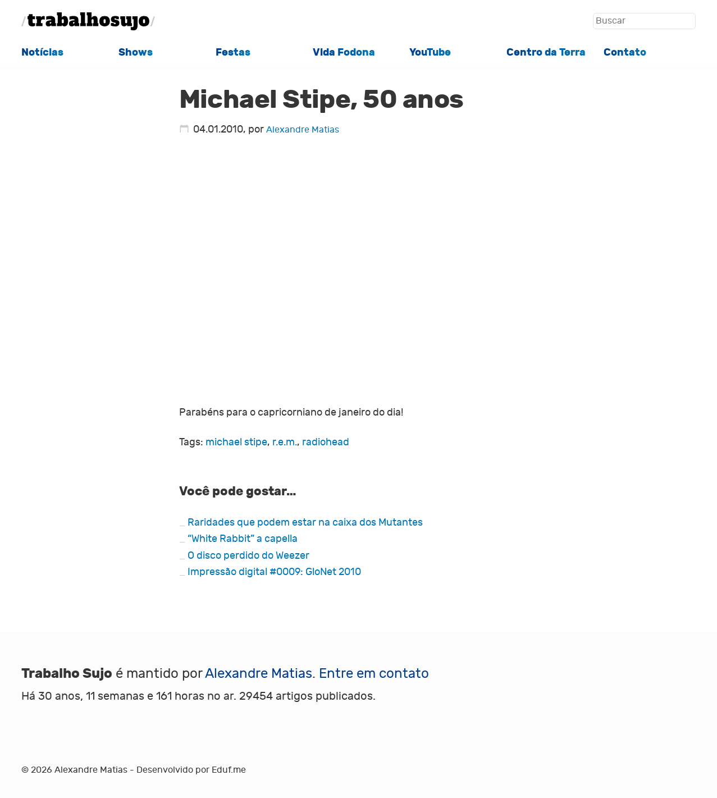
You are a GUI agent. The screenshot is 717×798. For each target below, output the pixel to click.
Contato (625, 52)
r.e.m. (284, 442)
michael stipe (236, 442)
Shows (135, 52)
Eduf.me (229, 769)
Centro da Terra (546, 52)
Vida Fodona (344, 52)
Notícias (42, 52)
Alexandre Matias (302, 129)
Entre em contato (374, 673)
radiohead (325, 442)
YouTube (430, 52)
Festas (233, 52)
